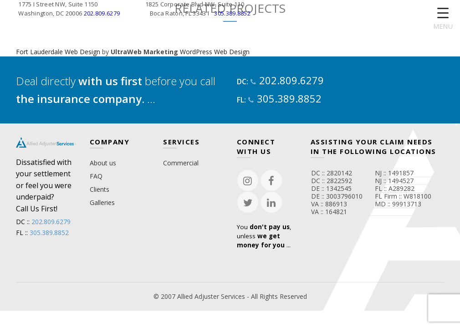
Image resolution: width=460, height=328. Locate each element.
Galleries (102, 202)
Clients (99, 189)
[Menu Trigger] (442, 19)
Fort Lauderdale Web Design (58, 51)
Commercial (181, 163)
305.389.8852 (232, 13)
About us (103, 163)
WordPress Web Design (215, 51)
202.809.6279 (102, 13)
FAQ (96, 176)
